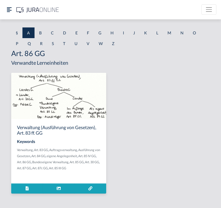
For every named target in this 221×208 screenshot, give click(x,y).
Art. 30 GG (92, 162)
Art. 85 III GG (57, 168)
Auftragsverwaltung (63, 150)
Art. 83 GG (41, 150)
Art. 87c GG (40, 168)
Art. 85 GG (77, 162)
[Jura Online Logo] (37, 9)
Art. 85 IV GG (87, 156)
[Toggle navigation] (208, 9)
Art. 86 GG (24, 162)
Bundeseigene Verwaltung (50, 162)
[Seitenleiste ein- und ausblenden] (9, 9)
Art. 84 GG (38, 156)
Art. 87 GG (24, 168)
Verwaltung (25, 150)
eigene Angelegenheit (62, 156)
